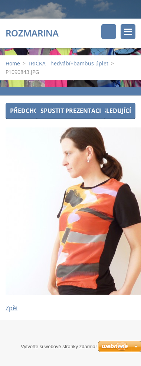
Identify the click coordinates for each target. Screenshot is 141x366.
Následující (112, 111)
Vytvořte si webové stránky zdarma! (59, 346)
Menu (128, 31)
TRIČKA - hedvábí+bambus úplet (68, 63)
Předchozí (27, 111)
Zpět (12, 308)
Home (13, 63)
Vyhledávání (108, 31)
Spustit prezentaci (70, 111)
